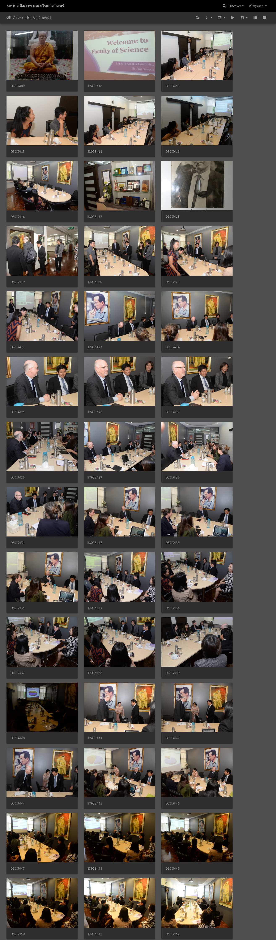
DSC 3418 (18, 195)
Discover (235, 6)
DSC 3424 (152, 254)
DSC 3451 (18, 661)
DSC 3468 (18, 893)
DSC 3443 (18, 545)
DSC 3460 (18, 777)
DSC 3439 (85, 486)
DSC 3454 (220, 661)
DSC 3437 (220, 428)
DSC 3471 (220, 893)
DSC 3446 (220, 545)
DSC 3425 (220, 254)
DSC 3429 (220, 312)
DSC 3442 (220, 486)
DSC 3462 (152, 777)
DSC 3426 (18, 312)
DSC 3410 (85, 79)
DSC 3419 (85, 195)
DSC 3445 (152, 545)
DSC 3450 (220, 603)
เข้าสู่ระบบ (256, 6)
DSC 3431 (85, 370)
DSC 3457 (85, 719)
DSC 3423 (85, 254)
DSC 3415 (85, 137)
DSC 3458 (152, 719)
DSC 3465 (85, 835)
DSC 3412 (152, 79)
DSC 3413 (220, 79)
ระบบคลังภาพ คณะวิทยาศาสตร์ (35, 6)
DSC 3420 (152, 195)
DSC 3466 (152, 835)
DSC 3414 (18, 137)
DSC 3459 (220, 719)
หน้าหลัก (9, 17)
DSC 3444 (85, 545)
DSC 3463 (220, 777)
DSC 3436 (152, 428)
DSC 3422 (18, 254)
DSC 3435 (85, 428)
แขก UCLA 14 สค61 (33, 17)
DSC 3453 (152, 661)
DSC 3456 (18, 719)
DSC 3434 (18, 428)
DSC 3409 (18, 79)
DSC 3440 (152, 486)
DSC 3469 (85, 893)
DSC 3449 (152, 603)
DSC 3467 (220, 835)
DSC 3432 (152, 370)
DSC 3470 (152, 893)
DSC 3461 (85, 777)
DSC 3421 (220, 195)
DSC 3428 (152, 312)
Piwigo (146, 931)
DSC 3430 (18, 370)
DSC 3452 (85, 661)
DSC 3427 (85, 312)
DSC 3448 (85, 603)
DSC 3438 (18, 486)
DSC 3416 (152, 137)
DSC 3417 (220, 137)
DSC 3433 (220, 370)
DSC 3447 (18, 603)
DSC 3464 (18, 835)
